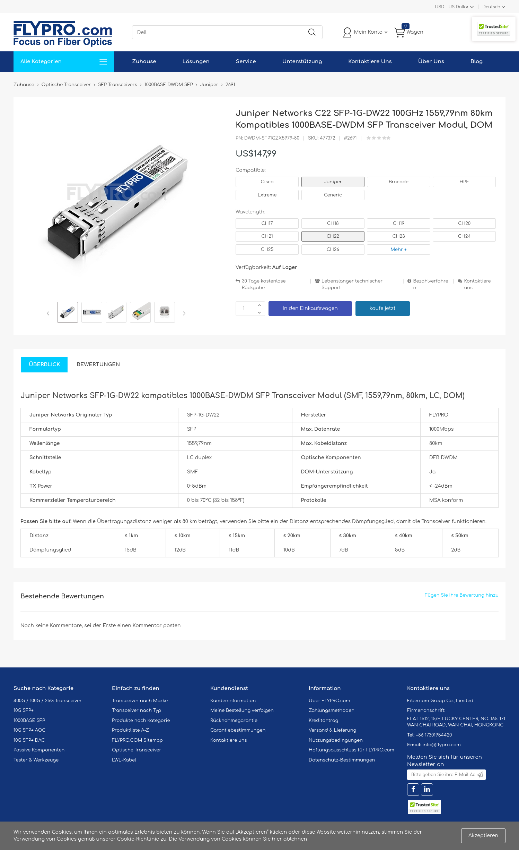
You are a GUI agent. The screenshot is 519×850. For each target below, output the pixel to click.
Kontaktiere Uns (370, 62)
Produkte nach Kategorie (141, 720)
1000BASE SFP (29, 720)
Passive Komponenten (39, 750)
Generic (333, 195)
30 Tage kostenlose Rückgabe (263, 284)
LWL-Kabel (124, 760)
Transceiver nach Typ (136, 710)
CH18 (333, 223)
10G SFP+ (24, 710)
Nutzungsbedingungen (336, 740)
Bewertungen (98, 365)
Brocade (398, 181)
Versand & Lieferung (332, 730)
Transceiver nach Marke (140, 700)
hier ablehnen (289, 839)
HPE (464, 181)
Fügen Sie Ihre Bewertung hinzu (462, 595)
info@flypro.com (441, 744)
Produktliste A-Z (130, 730)
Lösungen (196, 62)
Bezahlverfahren (430, 284)
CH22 (333, 236)
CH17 (267, 223)
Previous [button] (49, 313)
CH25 (267, 249)
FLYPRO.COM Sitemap (137, 740)
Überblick (44, 365)
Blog (476, 62)
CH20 (464, 223)
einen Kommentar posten (149, 625)
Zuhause (144, 62)
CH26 (333, 249)
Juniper (333, 181)
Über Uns (431, 62)
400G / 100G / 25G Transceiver (48, 700)
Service (246, 62)
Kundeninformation (233, 700)
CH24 (464, 236)
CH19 (398, 223)
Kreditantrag (323, 720)
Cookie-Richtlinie (138, 839)
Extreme (267, 195)
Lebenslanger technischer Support (352, 284)
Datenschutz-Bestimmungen (342, 760)
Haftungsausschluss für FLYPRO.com (351, 750)
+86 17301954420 (434, 735)
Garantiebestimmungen (237, 730)
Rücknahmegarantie (233, 720)
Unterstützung (302, 62)
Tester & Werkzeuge (36, 760)
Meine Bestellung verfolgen (242, 710)
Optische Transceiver (136, 750)
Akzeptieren (483, 835)
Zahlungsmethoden (331, 710)
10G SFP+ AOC (29, 730)
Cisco (267, 181)
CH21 (267, 236)
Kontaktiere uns (477, 284)
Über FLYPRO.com (329, 700)
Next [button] (182, 313)
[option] (67, 313)
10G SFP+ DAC (29, 740)
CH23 (398, 236)
